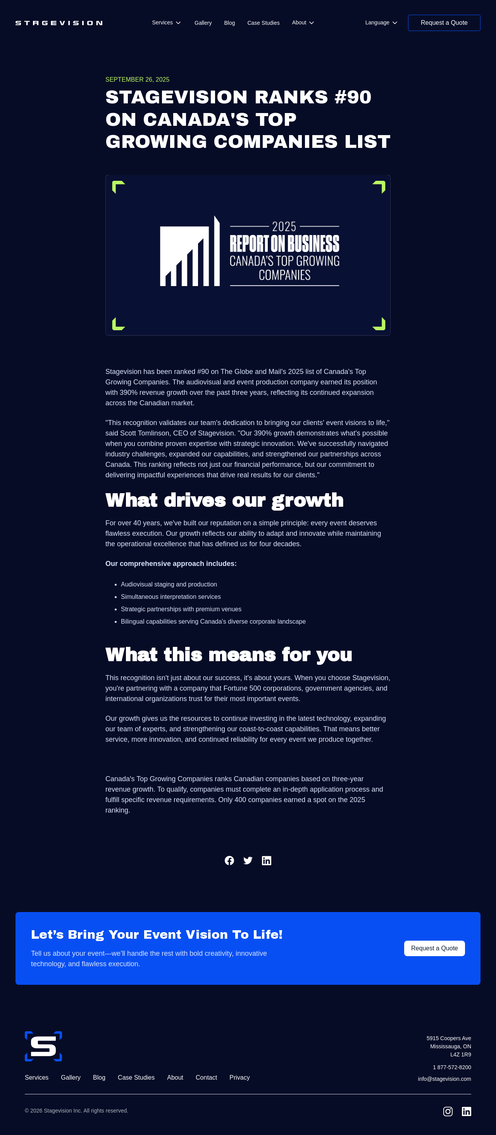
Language (377, 22)
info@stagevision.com (444, 1079)
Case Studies (263, 23)
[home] (59, 23)
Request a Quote (444, 22)
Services (162, 22)
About (299, 22)
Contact (206, 1077)
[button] (167, 22)
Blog (229, 23)
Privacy (239, 1077)
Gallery (203, 23)
